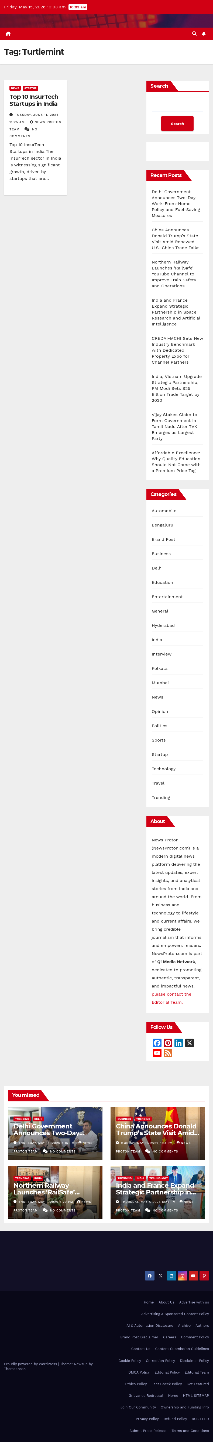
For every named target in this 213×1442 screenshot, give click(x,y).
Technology (164, 769)
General (160, 611)
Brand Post (164, 539)
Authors (202, 1326)
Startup (30, 88)
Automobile (164, 510)
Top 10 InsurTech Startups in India (33, 100)
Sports (159, 740)
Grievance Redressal (146, 1396)
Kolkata (160, 668)
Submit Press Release (148, 1431)
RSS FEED (200, 1419)
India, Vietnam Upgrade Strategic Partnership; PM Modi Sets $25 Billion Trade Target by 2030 (177, 388)
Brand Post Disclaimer (139, 1337)
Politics (159, 726)
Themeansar (14, 1369)
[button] (194, 33)
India (157, 640)
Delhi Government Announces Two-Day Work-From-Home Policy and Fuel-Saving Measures (176, 203)
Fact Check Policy (167, 1384)
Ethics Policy (136, 1384)
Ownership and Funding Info (185, 1407)
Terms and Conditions (190, 1431)
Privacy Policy (147, 1419)
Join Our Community (138, 1407)
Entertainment (167, 597)
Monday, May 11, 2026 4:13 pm (147, 1143)
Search (159, 86)
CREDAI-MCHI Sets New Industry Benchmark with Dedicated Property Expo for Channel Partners (177, 350)
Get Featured (198, 1384)
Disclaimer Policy (194, 1361)
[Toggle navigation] (102, 33)
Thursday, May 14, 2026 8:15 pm (47, 1143)
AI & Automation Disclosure (149, 1326)
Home (149, 1302)
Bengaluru (162, 525)
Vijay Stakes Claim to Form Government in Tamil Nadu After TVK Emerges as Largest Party (174, 426)
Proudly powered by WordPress (31, 1364)
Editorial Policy (167, 1372)
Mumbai (160, 683)
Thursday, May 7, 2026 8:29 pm (46, 1202)
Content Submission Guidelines (182, 1349)
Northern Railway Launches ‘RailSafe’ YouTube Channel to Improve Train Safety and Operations (174, 273)
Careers (169, 1337)
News (15, 88)
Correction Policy (160, 1361)
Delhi (157, 568)
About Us (166, 1302)
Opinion (160, 711)
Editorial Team (197, 1372)
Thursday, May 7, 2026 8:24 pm (149, 1202)
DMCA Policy (139, 1372)
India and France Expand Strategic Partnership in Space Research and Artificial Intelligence (176, 312)
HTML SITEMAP (196, 1396)
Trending (161, 797)
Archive (184, 1326)
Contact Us (140, 1349)
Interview (162, 654)
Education (162, 582)
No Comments (62, 1151)
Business (161, 554)
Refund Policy (175, 1419)
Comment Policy (195, 1337)
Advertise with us (194, 1302)
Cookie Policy (129, 1361)
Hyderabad (163, 625)
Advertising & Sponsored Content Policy (175, 1314)
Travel (158, 783)
